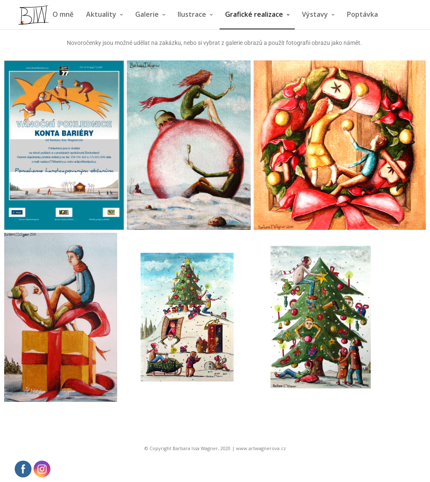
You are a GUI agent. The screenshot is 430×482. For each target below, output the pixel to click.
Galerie (147, 14)
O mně (62, 14)
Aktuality (101, 14)
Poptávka (362, 14)
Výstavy (315, 14)
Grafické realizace (254, 14)
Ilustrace (192, 14)
